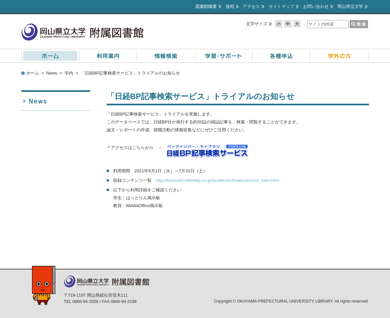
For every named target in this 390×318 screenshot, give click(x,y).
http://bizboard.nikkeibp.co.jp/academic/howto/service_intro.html (217, 180)
